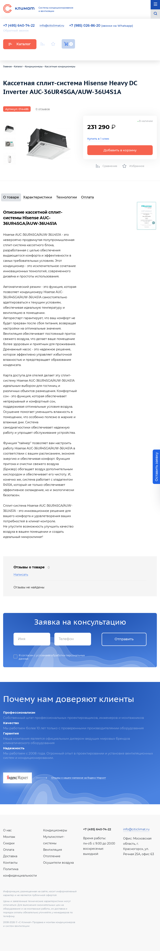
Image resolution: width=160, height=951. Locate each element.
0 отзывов (43, 109)
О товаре (11, 197)
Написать (21, 574)
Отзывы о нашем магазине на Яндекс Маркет (78, 777)
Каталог (19, 44)
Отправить (124, 639)
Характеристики (37, 197)
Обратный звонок (16, 30)
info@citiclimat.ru (52, 25)
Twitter (73, 54)
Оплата (87, 197)
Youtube (43, 53)
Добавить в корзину (120, 150)
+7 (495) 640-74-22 (97, 829)
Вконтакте (53, 53)
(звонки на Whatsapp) (101, 25)
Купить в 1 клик (98, 138)
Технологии (66, 197)
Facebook (63, 53)
